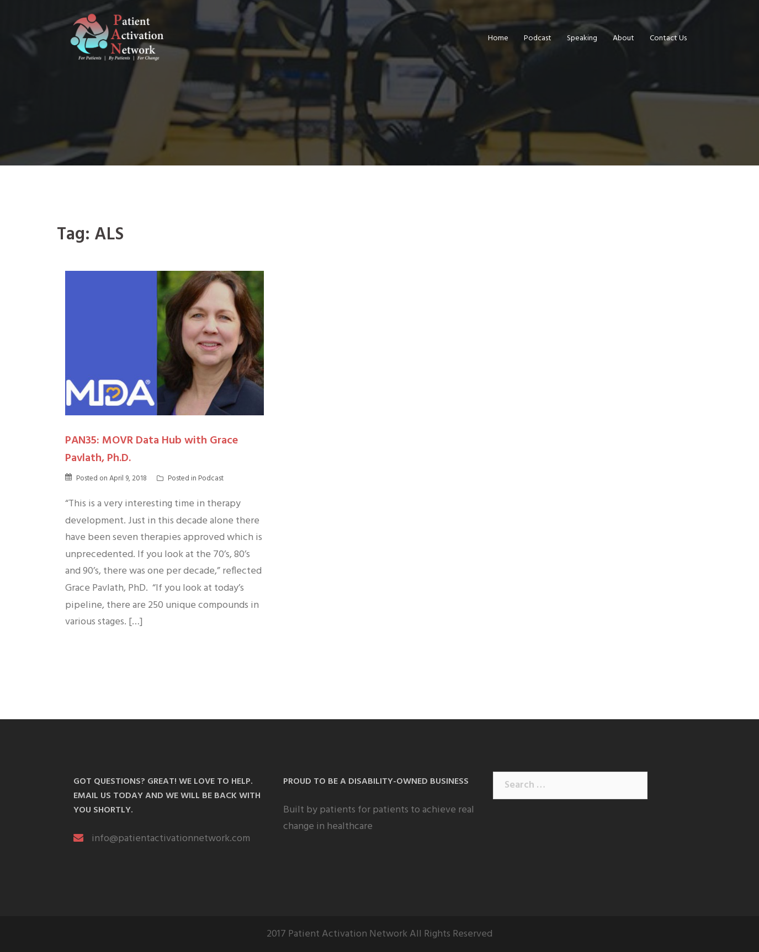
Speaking (582, 38)
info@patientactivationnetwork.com (171, 839)
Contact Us (668, 38)
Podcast (537, 38)
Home (498, 38)
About (623, 38)
